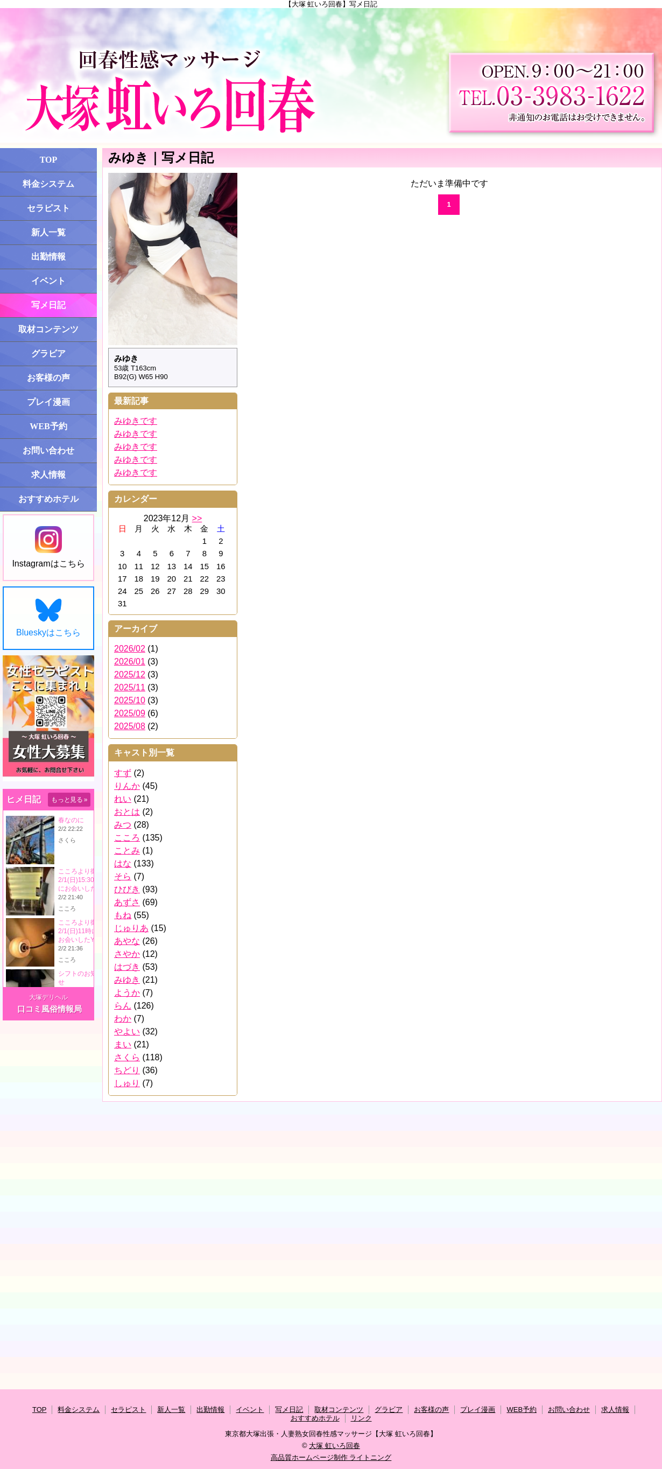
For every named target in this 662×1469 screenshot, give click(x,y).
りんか (127, 786)
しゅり (127, 1083)
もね (122, 915)
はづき (127, 966)
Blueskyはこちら (48, 617)
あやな (127, 941)
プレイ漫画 (48, 402)
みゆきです (135, 420)
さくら (127, 1057)
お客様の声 (48, 377)
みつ (122, 824)
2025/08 (129, 726)
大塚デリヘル (48, 997)
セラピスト (48, 208)
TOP (49, 159)
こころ (127, 837)
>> (197, 518)
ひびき (127, 889)
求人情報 (48, 474)
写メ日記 (48, 305)
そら (122, 876)
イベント (48, 280)
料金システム (48, 183)
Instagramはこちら (48, 547)
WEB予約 (48, 426)
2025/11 (129, 687)
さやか (127, 954)
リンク (361, 1418)
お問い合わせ (48, 450)
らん (122, 1005)
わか (122, 1018)
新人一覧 (48, 232)
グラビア (48, 353)
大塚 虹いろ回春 (334, 1446)
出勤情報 (48, 256)
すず (122, 773)
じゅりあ (131, 928)
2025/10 (129, 700)
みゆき (127, 979)
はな (122, 863)
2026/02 (129, 648)
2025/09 (129, 713)
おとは (127, 811)
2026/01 (129, 661)
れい (122, 798)
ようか (127, 992)
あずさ (127, 902)
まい (122, 1044)
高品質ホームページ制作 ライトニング (331, 1457)
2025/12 (129, 674)
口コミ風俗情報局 (49, 1008)
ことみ (127, 850)
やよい (127, 1031)
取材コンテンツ (48, 329)
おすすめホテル (48, 498)
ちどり (127, 1070)
